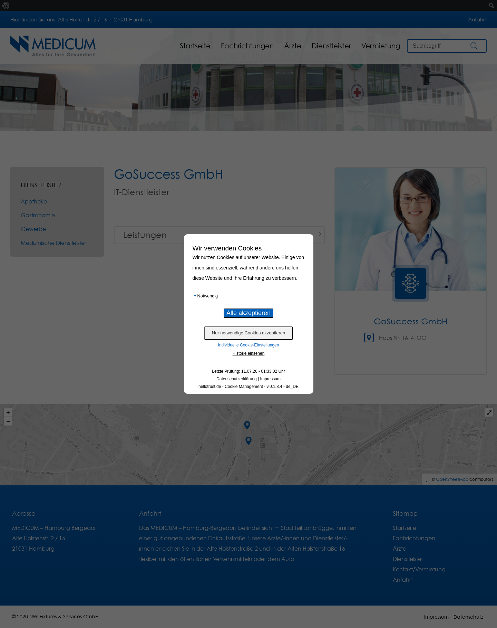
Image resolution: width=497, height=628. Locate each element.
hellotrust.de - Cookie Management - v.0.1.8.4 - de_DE (248, 386)
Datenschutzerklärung (236, 379)
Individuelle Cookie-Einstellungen (248, 345)
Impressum (270, 379)
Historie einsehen (249, 353)
